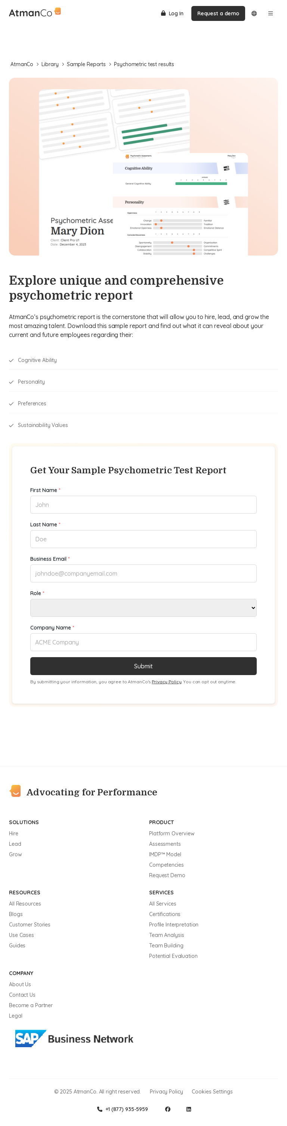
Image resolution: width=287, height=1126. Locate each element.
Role (37, 593)
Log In (172, 13)
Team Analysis (166, 935)
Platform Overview (172, 833)
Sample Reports (89, 64)
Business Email (50, 559)
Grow (15, 854)
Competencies (166, 864)
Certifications (164, 914)
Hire (13, 833)
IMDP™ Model (165, 854)
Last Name (45, 524)
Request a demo (218, 13)
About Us (20, 984)
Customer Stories (29, 924)
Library (52, 64)
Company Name (52, 627)
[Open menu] (270, 13)
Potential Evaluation (173, 956)
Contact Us (22, 995)
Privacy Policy (166, 681)
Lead (15, 844)
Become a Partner (31, 1005)
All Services (162, 903)
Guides (17, 945)
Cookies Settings (212, 1091)
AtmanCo (24, 64)
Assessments (165, 844)
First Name (45, 490)
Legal (15, 1015)
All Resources (25, 903)
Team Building (166, 945)
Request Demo (167, 875)
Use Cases (21, 935)
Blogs (15, 914)
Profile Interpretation (173, 924)
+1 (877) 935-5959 (122, 1109)
